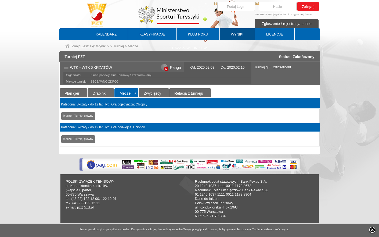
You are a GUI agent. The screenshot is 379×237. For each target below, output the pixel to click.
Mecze (125, 93)
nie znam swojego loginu (271, 14)
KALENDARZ (106, 34)
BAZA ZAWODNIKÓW (189, 48)
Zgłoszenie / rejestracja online (286, 24)
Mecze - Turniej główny (78, 115)
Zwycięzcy (152, 93)
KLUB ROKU (198, 34)
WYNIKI (237, 34)
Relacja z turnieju (188, 93)
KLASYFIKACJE (152, 34)
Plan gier (72, 93)
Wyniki (101, 46)
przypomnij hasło (301, 14)
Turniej (118, 46)
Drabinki (99, 93)
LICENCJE (274, 34)
